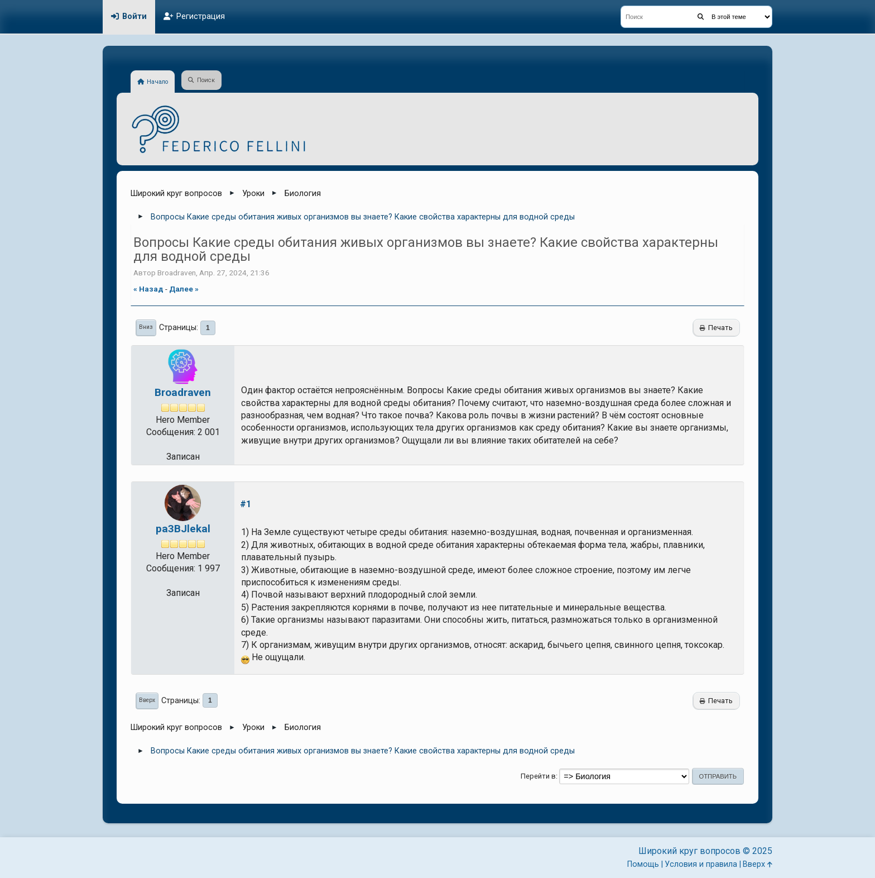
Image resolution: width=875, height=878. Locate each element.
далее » (184, 288)
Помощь (643, 864)
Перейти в (538, 776)
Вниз (146, 327)
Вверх (147, 700)
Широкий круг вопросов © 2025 (705, 851)
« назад (148, 288)
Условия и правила (701, 864)
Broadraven (183, 392)
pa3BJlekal (183, 528)
